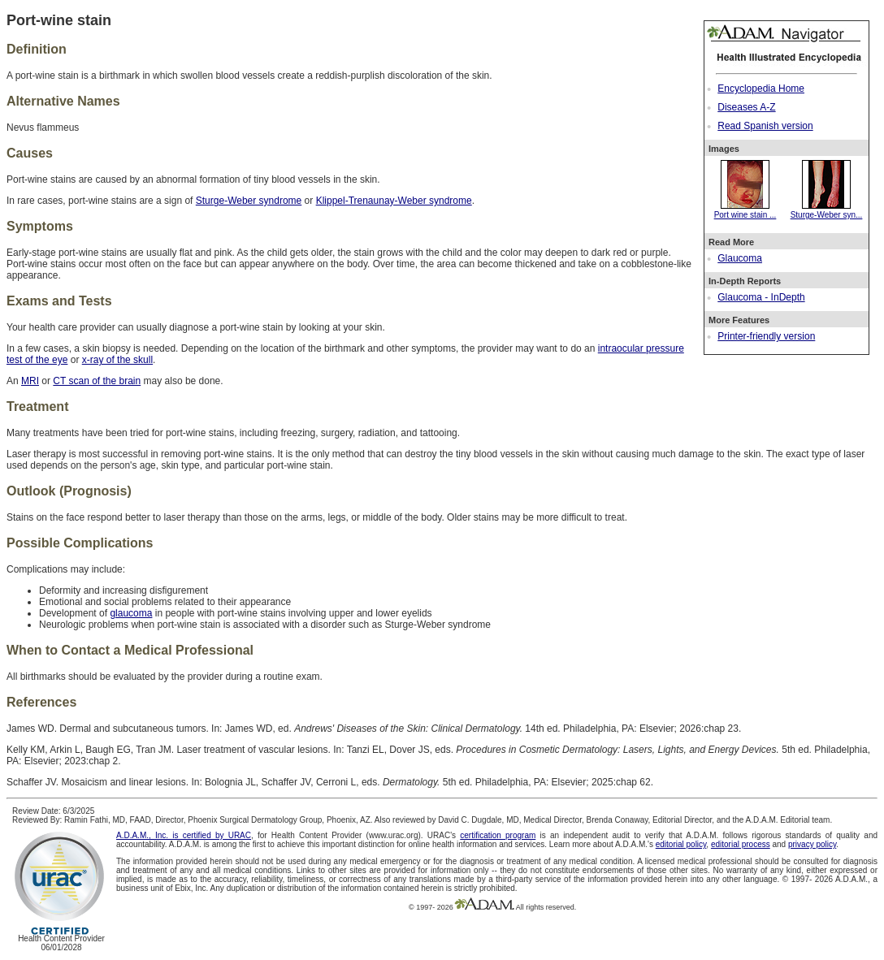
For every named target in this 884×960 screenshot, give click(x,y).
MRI (30, 381)
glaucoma (131, 613)
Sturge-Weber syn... (827, 210)
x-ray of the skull (117, 359)
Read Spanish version (764, 126)
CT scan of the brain (97, 381)
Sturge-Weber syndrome (249, 200)
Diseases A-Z (746, 107)
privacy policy (812, 844)
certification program (497, 835)
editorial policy (681, 844)
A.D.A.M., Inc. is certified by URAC (183, 835)
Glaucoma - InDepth (760, 297)
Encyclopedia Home (760, 88)
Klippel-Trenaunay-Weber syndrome (394, 200)
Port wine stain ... (745, 210)
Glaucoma (739, 258)
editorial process (740, 844)
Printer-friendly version (766, 336)
